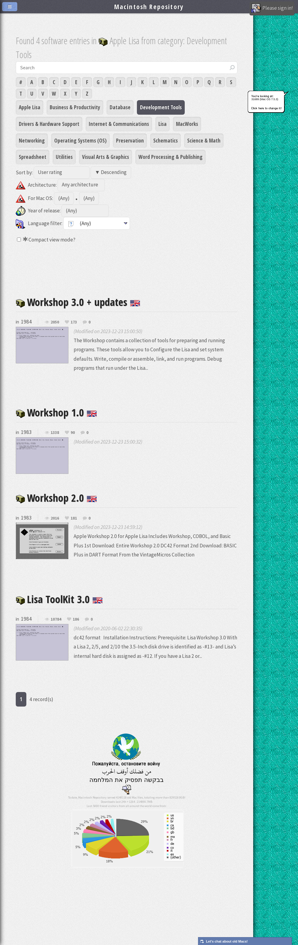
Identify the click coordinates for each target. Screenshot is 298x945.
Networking (32, 140)
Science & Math (203, 140)
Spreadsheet (32, 156)
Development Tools (161, 107)
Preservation (130, 140)
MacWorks (187, 123)
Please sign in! (272, 8)
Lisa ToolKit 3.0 (59, 599)
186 (76, 619)
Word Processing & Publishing (170, 156)
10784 (56, 619)
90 (73, 433)
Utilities (64, 156)
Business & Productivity (75, 107)
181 (74, 518)
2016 (55, 518)
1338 (55, 433)
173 (74, 322)
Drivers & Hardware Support (49, 123)
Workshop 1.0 (56, 412)
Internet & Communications (119, 123)
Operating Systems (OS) (80, 140)
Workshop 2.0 (56, 498)
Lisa (162, 123)
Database (120, 107)
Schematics (165, 140)
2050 (55, 322)
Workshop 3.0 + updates (78, 302)
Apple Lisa (29, 107)
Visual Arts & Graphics (105, 156)
